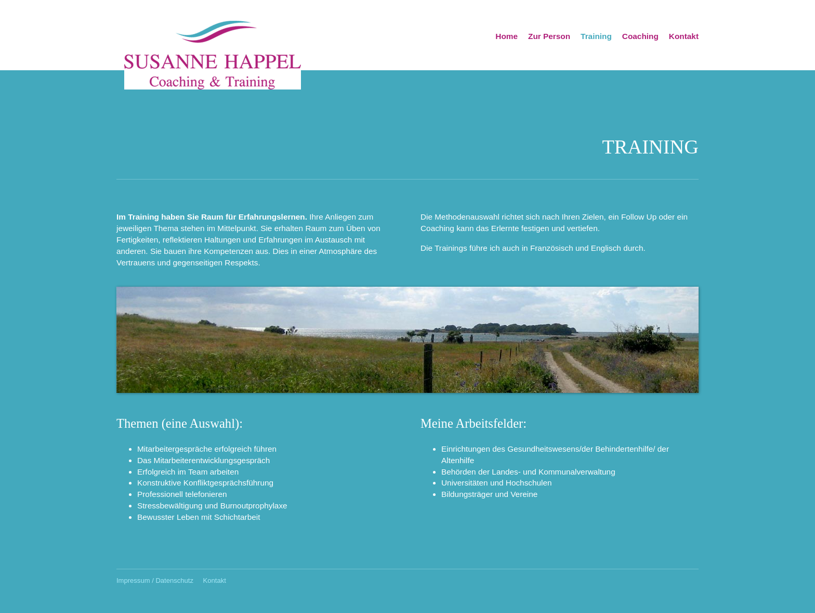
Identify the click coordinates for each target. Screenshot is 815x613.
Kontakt (684, 36)
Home (506, 36)
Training (596, 36)
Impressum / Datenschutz (154, 580)
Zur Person (549, 36)
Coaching (640, 36)
